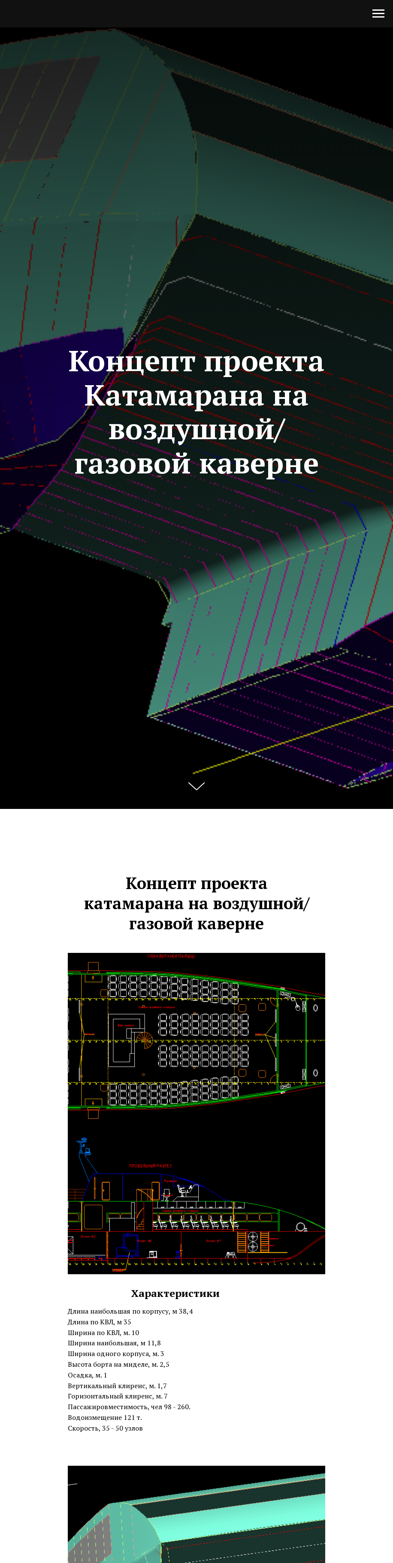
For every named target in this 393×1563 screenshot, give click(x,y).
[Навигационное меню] (378, 13)
